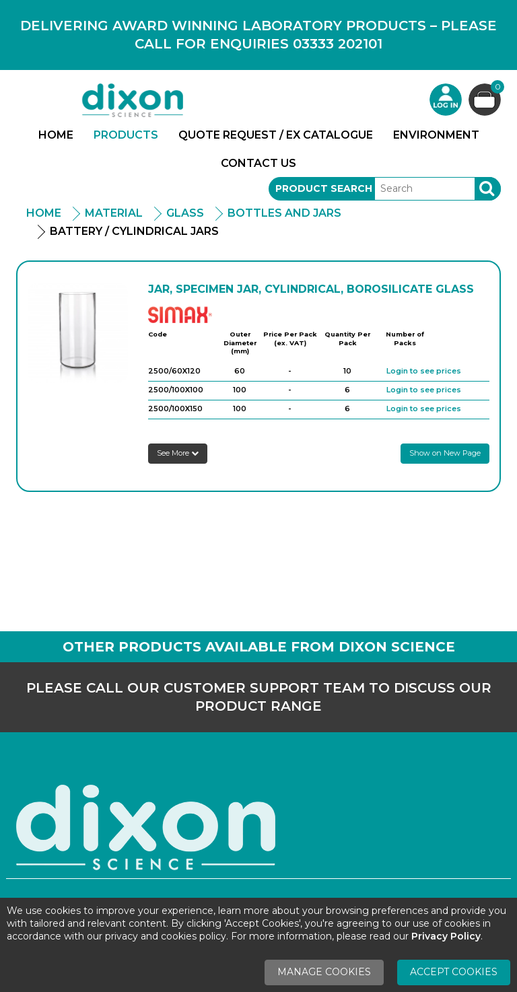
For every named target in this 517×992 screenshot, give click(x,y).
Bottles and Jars (284, 213)
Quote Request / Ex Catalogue (275, 135)
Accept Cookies (453, 972)
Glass (185, 213)
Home (55, 135)
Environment (436, 135)
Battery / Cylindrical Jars (134, 231)
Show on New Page (445, 453)
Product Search (323, 188)
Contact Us (258, 163)
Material (114, 213)
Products (126, 135)
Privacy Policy (446, 936)
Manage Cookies (324, 972)
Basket (496, 88)
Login (445, 99)
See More (178, 453)
